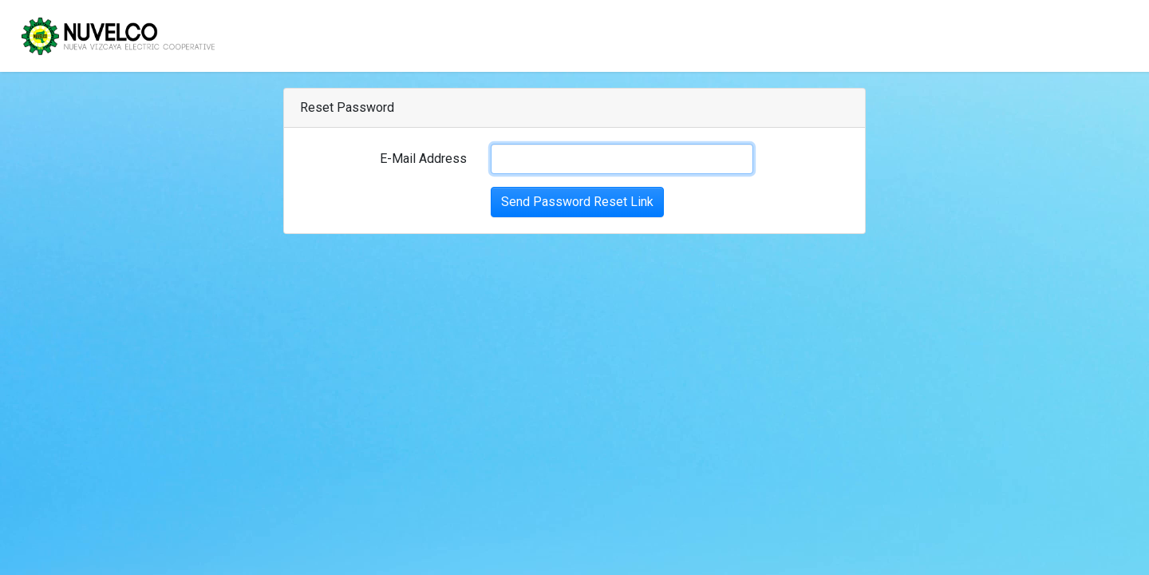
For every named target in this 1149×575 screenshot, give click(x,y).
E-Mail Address (423, 158)
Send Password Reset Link (577, 201)
